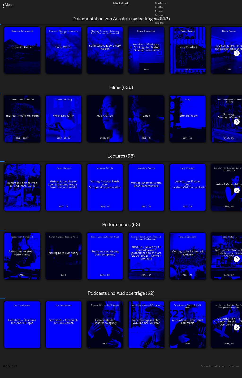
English (159, 23)
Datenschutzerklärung (213, 366)
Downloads (160, 19)
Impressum (234, 366)
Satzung (159, 15)
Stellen (159, 7)
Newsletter (161, 3)
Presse (158, 11)
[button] (237, 53)
